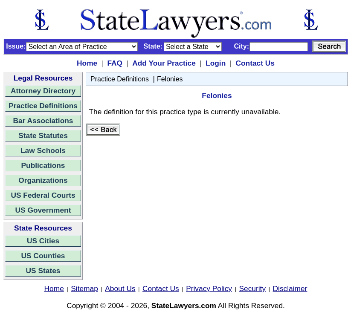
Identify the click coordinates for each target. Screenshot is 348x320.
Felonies (170, 79)
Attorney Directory (43, 90)
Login (216, 63)
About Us (120, 288)
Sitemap (84, 288)
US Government (43, 210)
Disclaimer (290, 288)
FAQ (114, 63)
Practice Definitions (43, 105)
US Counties (43, 255)
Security (252, 288)
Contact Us (254, 63)
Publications (43, 165)
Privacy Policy (209, 288)
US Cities (43, 240)
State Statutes (43, 135)
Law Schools (43, 150)
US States (43, 270)
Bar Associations (43, 120)
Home (87, 63)
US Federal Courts (43, 195)
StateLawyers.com (183, 305)
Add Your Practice (164, 63)
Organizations (43, 180)
